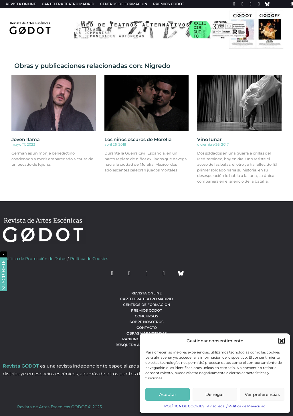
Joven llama (25, 139)
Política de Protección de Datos (34, 258)
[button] (281, 341)
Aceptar (167, 394)
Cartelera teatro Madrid (68, 4)
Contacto (146, 327)
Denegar (214, 394)
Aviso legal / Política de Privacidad (236, 406)
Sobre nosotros (147, 322)
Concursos (146, 316)
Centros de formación (123, 4)
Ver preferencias (262, 394)
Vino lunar (209, 139)
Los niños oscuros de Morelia (138, 139)
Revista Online (21, 4)
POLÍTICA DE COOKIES (184, 406)
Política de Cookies (89, 258)
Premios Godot (168, 4)
